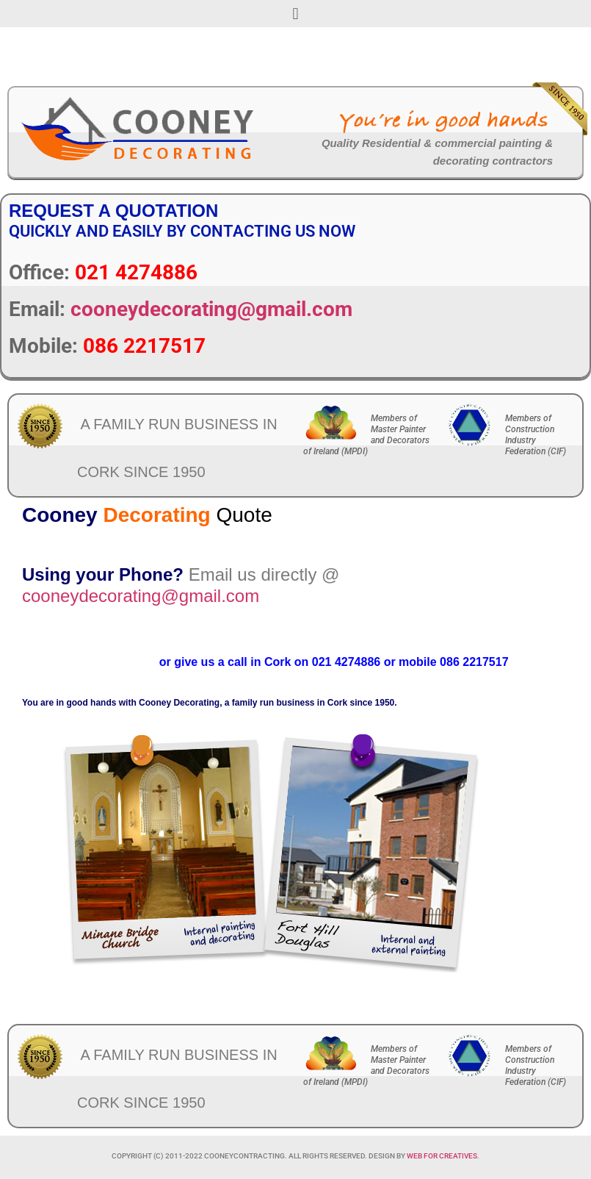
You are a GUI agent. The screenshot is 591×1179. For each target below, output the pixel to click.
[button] (295, 13)
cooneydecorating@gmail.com (211, 309)
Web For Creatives (442, 1156)
